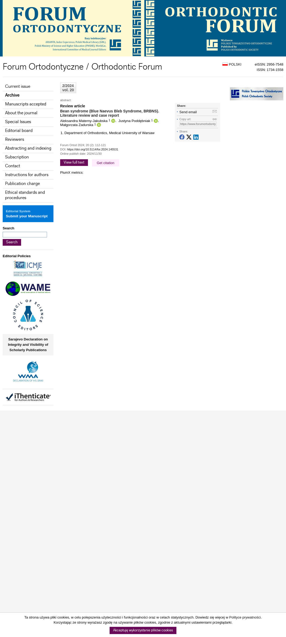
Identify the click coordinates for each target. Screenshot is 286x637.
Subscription (17, 157)
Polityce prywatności (245, 617)
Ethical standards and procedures (25, 195)
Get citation (105, 163)
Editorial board (19, 130)
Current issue (17, 86)
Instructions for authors (26, 175)
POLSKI (231, 64)
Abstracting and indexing (28, 148)
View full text (74, 162)
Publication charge (22, 183)
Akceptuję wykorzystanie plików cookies (143, 630)
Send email (188, 112)
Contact (12, 166)
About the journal (21, 113)
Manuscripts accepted (25, 104)
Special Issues (18, 122)
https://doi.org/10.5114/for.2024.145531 (92, 149)
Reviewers (14, 139)
